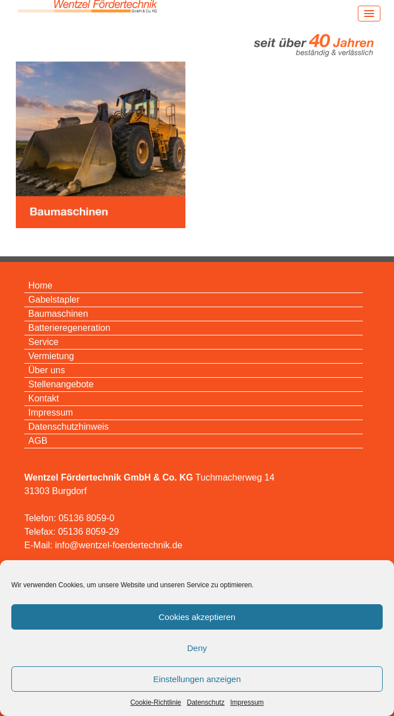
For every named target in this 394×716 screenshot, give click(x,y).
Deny (197, 648)
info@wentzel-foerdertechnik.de (118, 545)
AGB (37, 441)
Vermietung (51, 356)
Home (40, 285)
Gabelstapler (54, 299)
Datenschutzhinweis (68, 426)
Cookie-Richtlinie (155, 702)
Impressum (246, 702)
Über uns (46, 370)
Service (43, 342)
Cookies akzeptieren (197, 617)
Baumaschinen (58, 313)
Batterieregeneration (69, 328)
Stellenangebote (61, 384)
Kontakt (43, 398)
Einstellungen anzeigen (197, 679)
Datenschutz (206, 702)
